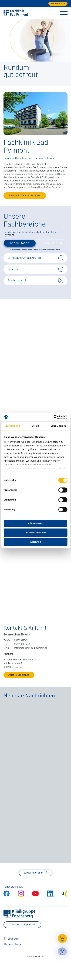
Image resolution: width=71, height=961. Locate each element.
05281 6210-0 (20, 640)
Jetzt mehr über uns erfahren (24, 195)
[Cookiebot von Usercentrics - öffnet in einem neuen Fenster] (53, 417)
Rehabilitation (19, 243)
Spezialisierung (51, 243)
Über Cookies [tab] (58, 425)
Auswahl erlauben (35, 532)
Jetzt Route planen (19, 675)
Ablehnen (35, 541)
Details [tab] (36, 425)
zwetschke (41, 956)
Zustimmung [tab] (12, 425)
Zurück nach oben (36, 872)
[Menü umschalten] (64, 13)
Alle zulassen (35, 523)
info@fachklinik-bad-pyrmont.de (30, 648)
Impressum (12, 938)
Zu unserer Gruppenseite (22, 924)
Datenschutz (12, 944)
